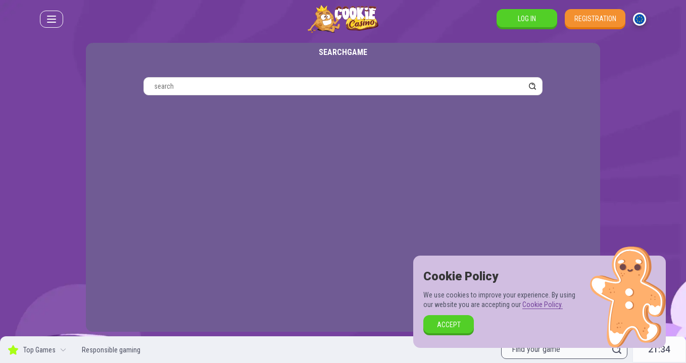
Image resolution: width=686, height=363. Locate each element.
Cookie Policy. (542, 304)
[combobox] (639, 19)
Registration (595, 19)
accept (449, 325)
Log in (527, 19)
